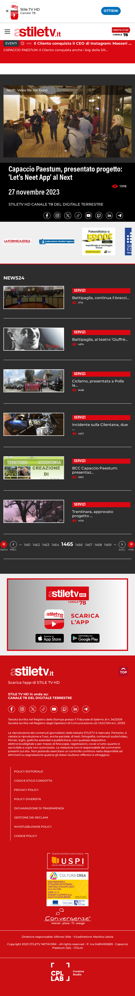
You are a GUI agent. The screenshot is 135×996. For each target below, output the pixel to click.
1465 (67, 544)
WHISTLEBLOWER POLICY (33, 826)
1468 (98, 545)
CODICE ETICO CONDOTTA (33, 780)
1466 (79, 545)
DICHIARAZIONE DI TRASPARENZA (39, 808)
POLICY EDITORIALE (28, 771)
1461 (27, 545)
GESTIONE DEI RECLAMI (31, 817)
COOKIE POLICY (25, 836)
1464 (55, 545)
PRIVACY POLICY (26, 790)
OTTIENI (111, 11)
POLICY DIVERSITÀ (27, 799)
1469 (108, 545)
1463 (45, 545)
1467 (88, 545)
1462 (36, 545)
